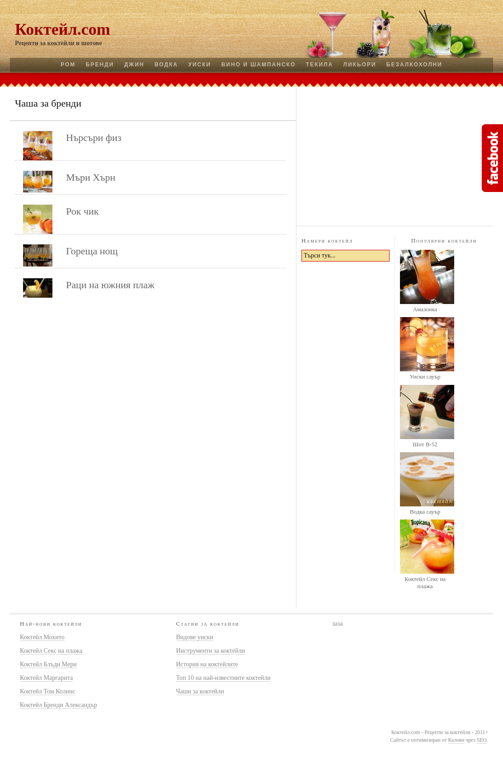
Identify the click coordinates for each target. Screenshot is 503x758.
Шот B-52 (425, 444)
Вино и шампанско (258, 64)
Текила (319, 64)
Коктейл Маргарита (46, 677)
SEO (482, 740)
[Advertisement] (395, 155)
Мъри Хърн (90, 177)
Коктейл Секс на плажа (425, 583)
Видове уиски (194, 637)
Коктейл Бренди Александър (58, 705)
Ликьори (359, 64)
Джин (134, 64)
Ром (68, 64)
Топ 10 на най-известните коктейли (223, 677)
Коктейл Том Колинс (47, 691)
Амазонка (425, 309)
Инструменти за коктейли (210, 650)
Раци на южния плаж (110, 284)
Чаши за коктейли (200, 691)
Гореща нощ (92, 251)
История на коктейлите (207, 664)
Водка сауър (425, 511)
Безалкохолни (414, 64)
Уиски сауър (424, 376)
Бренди (100, 64)
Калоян (456, 740)
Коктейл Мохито (42, 637)
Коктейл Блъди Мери (48, 664)
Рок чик (82, 211)
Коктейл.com (62, 29)
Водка (166, 64)
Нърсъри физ (93, 137)
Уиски (199, 64)
